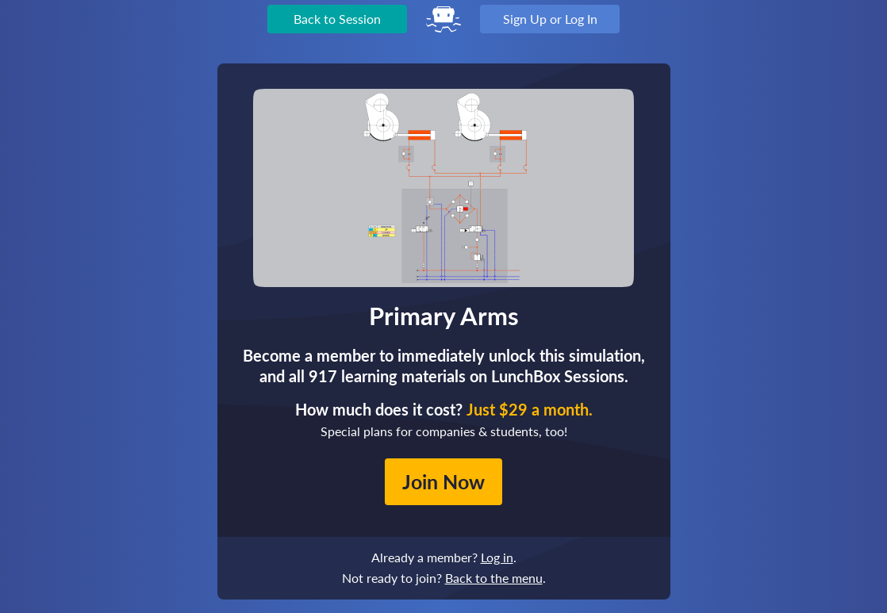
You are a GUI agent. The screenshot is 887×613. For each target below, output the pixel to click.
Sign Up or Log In (550, 18)
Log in (497, 557)
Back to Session (337, 18)
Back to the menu (494, 577)
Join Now (443, 481)
